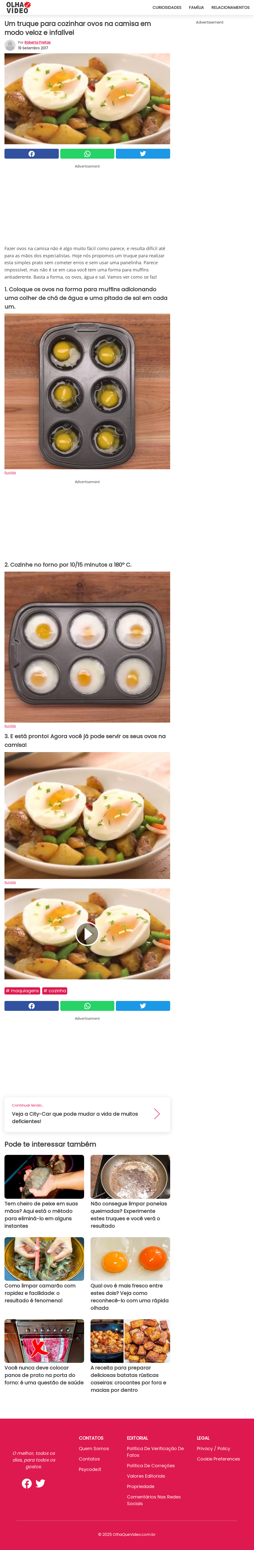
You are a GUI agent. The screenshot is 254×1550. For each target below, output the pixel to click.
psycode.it (90, 1469)
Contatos (89, 1459)
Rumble (10, 472)
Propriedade (140, 1486)
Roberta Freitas (38, 42)
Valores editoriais (146, 1476)
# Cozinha (54, 991)
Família (196, 7)
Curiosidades (167, 7)
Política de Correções (151, 1465)
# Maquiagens (22, 991)
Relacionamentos (230, 7)
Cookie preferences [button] (218, 1459)
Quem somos (94, 1448)
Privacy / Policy (213, 1448)
